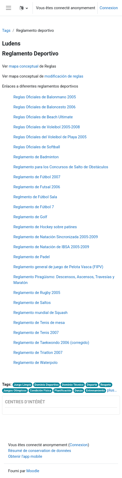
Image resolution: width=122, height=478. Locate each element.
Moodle (32, 471)
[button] (23, 8)
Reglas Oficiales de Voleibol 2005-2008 (46, 127)
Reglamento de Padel (31, 257)
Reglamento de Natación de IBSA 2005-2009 (51, 247)
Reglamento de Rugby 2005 (36, 292)
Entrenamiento (95, 390)
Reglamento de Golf (30, 217)
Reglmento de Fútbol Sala (35, 197)
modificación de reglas (64, 76)
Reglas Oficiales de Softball (36, 147)
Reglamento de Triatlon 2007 (37, 352)
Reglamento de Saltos (32, 302)
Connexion (109, 8)
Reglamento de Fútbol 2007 (36, 177)
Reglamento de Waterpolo (35, 362)
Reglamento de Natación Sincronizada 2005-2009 (55, 237)
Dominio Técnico (73, 385)
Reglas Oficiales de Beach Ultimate (43, 117)
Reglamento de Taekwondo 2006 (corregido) (51, 342)
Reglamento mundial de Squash (40, 312)
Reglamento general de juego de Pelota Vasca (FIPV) (58, 267)
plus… (112, 390)
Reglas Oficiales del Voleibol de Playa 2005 (50, 137)
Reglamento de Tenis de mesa (39, 322)
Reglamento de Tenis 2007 (36, 332)
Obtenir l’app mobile (25, 456)
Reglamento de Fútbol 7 (33, 207)
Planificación (63, 390)
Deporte (92, 385)
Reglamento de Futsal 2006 (36, 187)
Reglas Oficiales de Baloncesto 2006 (44, 107)
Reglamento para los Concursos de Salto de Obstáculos (60, 167)
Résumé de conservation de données (39, 450)
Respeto (105, 385)
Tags (6, 30)
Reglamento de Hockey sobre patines (45, 227)
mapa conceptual (23, 66)
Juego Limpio (22, 385)
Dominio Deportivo (47, 385)
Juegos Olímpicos (14, 390)
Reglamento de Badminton (36, 157)
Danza (79, 390)
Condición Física (40, 390)
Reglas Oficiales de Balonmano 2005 (44, 97)
